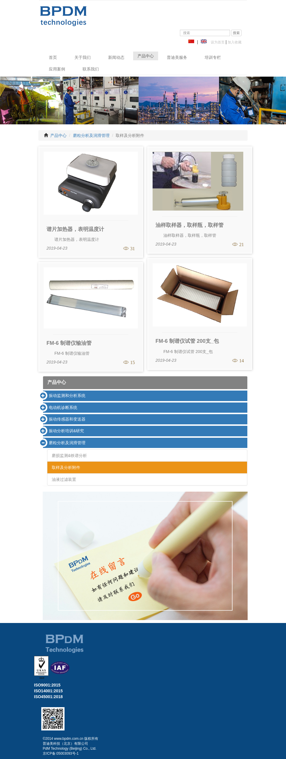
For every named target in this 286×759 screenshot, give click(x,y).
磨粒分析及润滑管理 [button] (67, 442)
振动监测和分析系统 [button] (67, 395)
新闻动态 (116, 57)
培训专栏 (213, 57)
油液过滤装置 (64, 479)
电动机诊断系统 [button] (63, 407)
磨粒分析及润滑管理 (91, 135)
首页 (53, 57)
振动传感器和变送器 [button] (67, 419)
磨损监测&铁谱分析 (69, 455)
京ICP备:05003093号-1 (60, 753)
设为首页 (217, 42)
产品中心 (145, 56)
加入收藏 (234, 42)
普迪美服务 (177, 57)
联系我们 (91, 69)
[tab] (145, 396)
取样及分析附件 (66, 467)
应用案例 (57, 69)
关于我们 (82, 57)
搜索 (236, 33)
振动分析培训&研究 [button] (66, 430)
